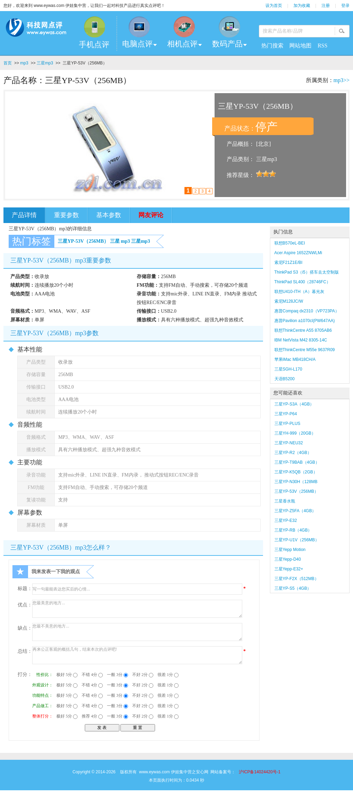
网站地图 (300, 45)
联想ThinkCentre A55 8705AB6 (303, 330)
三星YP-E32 (285, 520)
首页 (7, 63)
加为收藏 (301, 5)
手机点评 (94, 44)
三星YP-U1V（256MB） (296, 539)
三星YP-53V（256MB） (83, 241)
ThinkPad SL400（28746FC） (302, 281)
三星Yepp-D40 (287, 559)
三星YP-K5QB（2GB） (295, 472)
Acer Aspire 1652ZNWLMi (298, 252)
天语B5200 (284, 378)
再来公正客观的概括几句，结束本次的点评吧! (137, 655)
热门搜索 (272, 45)
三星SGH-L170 (288, 369)
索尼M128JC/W (288, 301)
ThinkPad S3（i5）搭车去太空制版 (306, 272)
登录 (345, 5)
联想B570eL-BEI (289, 243)
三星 (115, 241)
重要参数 (66, 215)
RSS (322, 45)
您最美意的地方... (137, 609)
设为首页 (273, 5)
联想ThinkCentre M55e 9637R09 (304, 349)
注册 (326, 5)
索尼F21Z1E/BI (288, 262)
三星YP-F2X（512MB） (296, 578)
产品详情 (24, 215)
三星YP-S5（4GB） (292, 588)
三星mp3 (45, 63)
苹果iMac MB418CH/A (295, 359)
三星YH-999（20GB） (295, 433)
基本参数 (108, 215)
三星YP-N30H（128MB (296, 481)
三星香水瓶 (284, 501)
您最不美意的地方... (137, 632)
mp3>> (342, 80)
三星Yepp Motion (290, 549)
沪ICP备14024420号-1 (259, 771)
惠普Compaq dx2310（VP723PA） (306, 311)
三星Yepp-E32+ (288, 569)
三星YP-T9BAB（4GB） (296, 462)
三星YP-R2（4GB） (292, 452)
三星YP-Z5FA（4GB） (295, 510)
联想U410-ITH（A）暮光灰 (299, 291)
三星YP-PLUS (287, 423)
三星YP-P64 (285, 413)
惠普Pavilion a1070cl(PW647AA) (304, 320)
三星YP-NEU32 (288, 443)
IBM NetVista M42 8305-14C (300, 340)
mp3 (24, 63)
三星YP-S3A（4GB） (294, 404)
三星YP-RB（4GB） (293, 530)
